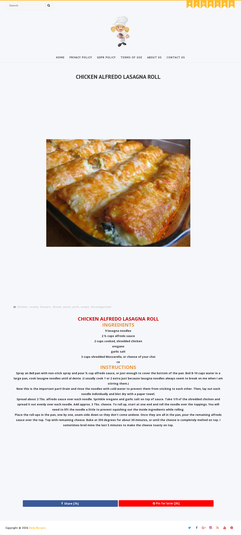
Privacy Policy (80, 57)
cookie (33, 307)
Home (60, 57)
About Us (154, 57)
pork (75, 307)
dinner (56, 307)
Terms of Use (131, 57)
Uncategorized (101, 307)
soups (85, 307)
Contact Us (176, 57)
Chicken (22, 307)
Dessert (45, 307)
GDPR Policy (106, 57)
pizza (67, 307)
